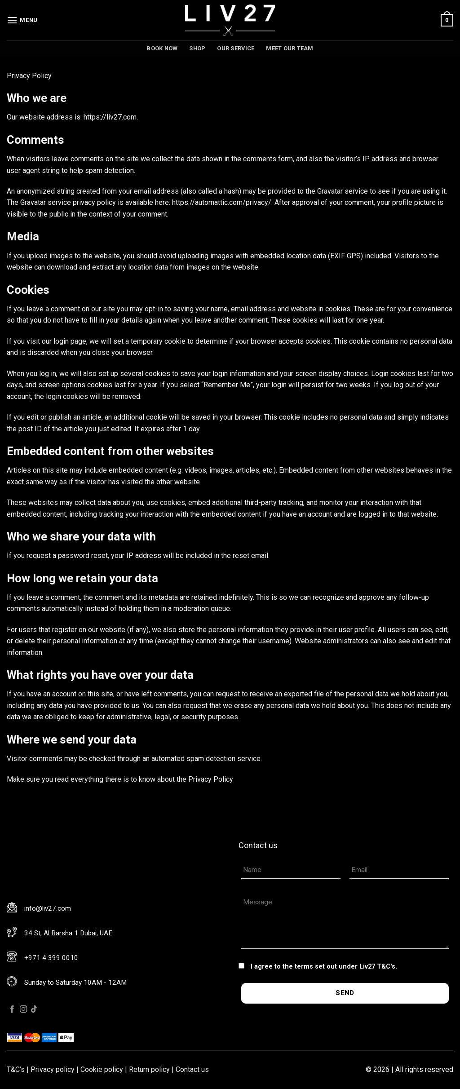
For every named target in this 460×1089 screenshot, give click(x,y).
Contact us (192, 1069)
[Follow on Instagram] (23, 1009)
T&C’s (16, 1069)
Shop (197, 48)
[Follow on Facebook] (12, 1009)
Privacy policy (53, 1069)
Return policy (149, 1069)
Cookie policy (101, 1069)
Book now (161, 48)
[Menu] (22, 20)
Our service (235, 48)
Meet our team (289, 48)
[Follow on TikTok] (34, 1009)
